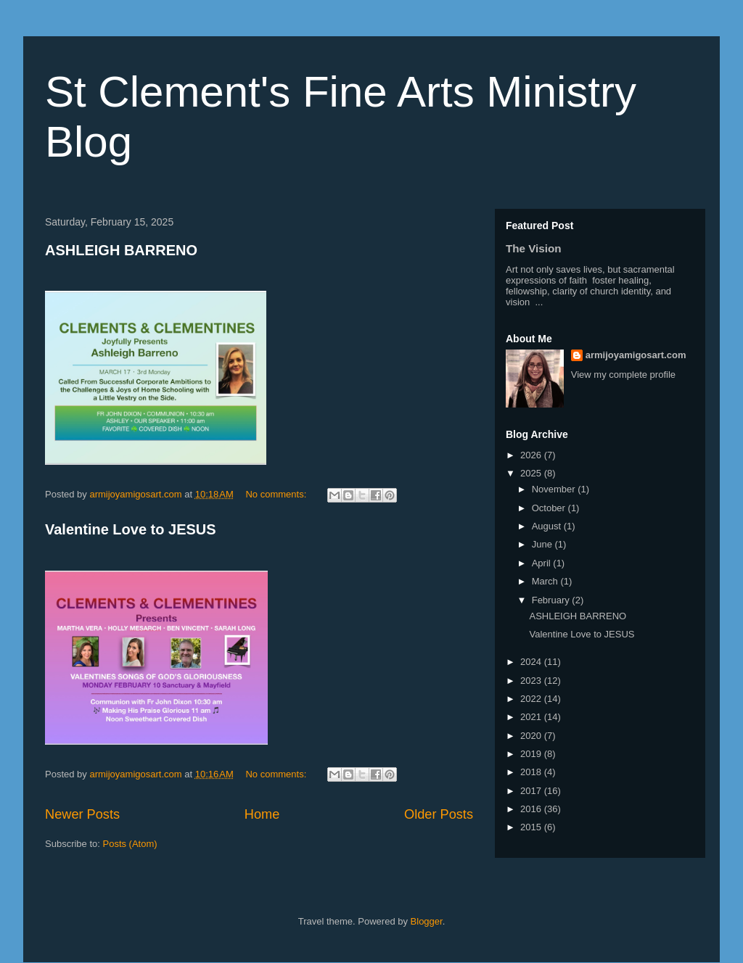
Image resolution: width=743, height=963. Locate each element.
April (543, 563)
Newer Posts (82, 814)
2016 (532, 808)
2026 (532, 455)
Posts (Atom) (130, 843)
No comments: (276, 494)
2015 (532, 827)
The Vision (534, 248)
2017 (532, 790)
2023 (532, 680)
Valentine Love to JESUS (130, 529)
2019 (532, 753)
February (552, 600)
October (550, 508)
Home (262, 814)
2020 (532, 735)
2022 (532, 698)
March (546, 581)
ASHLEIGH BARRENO (121, 250)
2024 (532, 661)
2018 (532, 771)
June (543, 544)
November (555, 489)
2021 (532, 716)
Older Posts (438, 814)
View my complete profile (623, 374)
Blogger (427, 921)
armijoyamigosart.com (636, 355)
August (548, 526)
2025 (532, 473)
